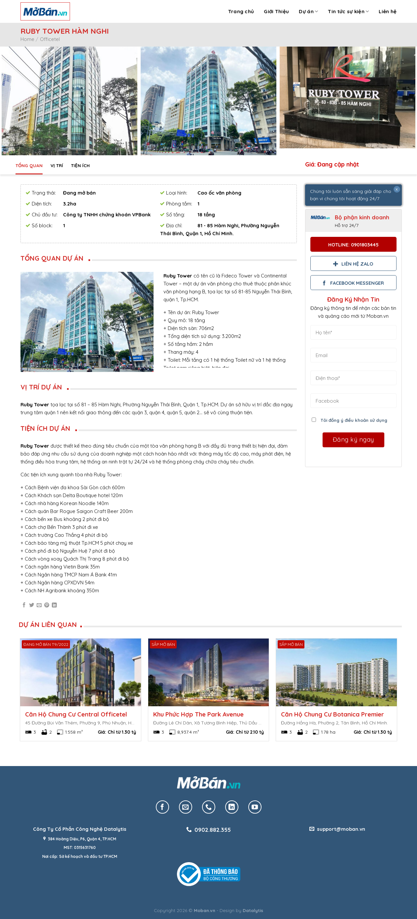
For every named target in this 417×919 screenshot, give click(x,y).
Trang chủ (241, 11)
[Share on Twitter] (31, 605)
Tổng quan (29, 165)
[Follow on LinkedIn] (231, 807)
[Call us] (208, 807)
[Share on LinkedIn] (54, 605)
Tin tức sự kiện (348, 11)
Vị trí (57, 165)
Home (27, 39)
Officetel (50, 39)
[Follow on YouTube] (254, 807)
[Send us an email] (185, 807)
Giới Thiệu (276, 11)
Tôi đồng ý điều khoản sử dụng (354, 420)
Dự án (308, 11)
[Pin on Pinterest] (46, 605)
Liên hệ (388, 11)
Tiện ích (80, 165)
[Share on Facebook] (23, 605)
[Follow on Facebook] (162, 807)
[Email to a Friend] (39, 605)
